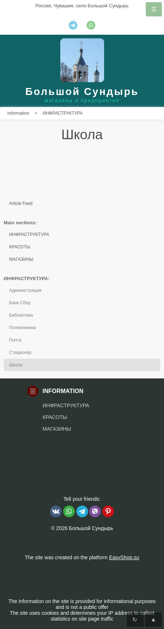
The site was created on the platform (82, 557)
